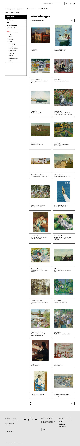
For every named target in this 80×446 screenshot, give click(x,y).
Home (6, 12)
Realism (10, 62)
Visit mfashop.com (9, 423)
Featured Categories (16, 25)
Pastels (10, 57)
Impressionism (12, 50)
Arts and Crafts (12, 47)
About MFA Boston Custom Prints (65, 420)
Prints (10, 60)
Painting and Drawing (13, 32)
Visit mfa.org (8, 425)
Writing (10, 41)
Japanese (11, 52)
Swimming (11, 39)
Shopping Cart (62, 426)
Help (60, 423)
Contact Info (62, 424)
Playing (10, 34)
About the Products (43, 9)
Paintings (11, 55)
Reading (10, 36)
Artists (16, 22)
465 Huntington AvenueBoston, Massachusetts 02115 (12, 419)
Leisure (8, 31)
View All (13, 28)
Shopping (11, 38)
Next (72, 20)
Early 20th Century (13, 48)
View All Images (16, 20)
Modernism (11, 53)
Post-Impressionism (13, 58)
